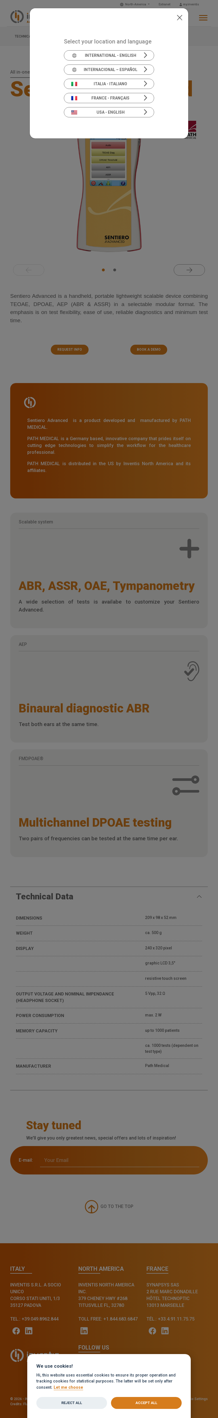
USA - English (98, 112)
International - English (103, 55)
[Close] (179, 17)
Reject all (71, 1403)
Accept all (146, 1403)
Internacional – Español (104, 69)
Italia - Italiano (99, 84)
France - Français (100, 98)
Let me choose (68, 1387)
